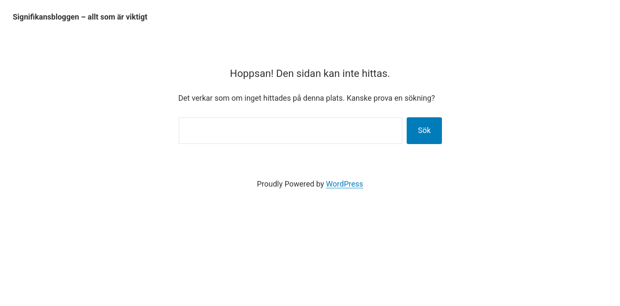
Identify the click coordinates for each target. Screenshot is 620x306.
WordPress (344, 183)
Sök (424, 130)
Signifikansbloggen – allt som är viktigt (80, 16)
